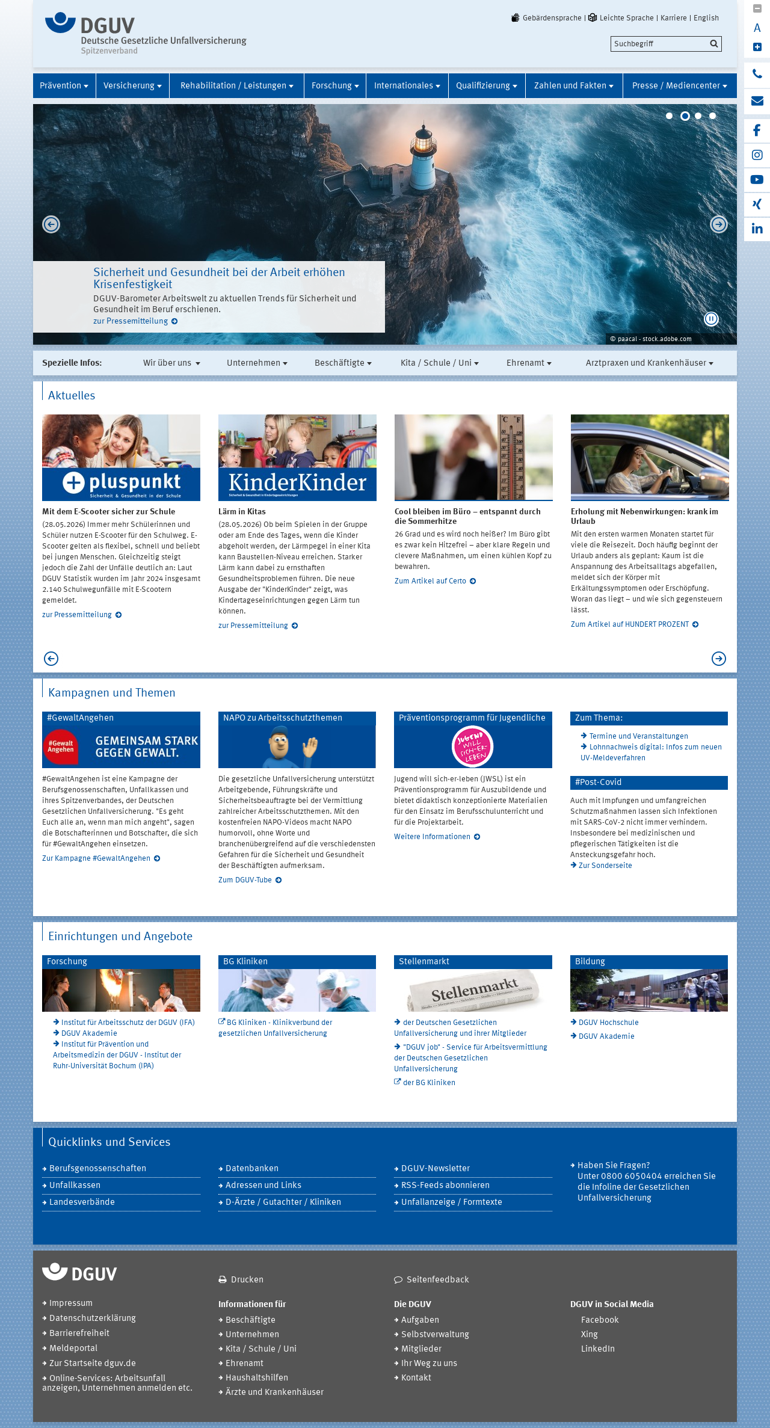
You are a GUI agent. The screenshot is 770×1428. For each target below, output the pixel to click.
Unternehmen (253, 363)
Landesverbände (82, 1202)
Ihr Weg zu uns (429, 1363)
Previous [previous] (48, 224)
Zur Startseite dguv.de (92, 1363)
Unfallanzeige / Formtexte (451, 1202)
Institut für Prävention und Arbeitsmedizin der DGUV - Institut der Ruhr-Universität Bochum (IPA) (117, 1055)
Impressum (71, 1303)
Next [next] (722, 224)
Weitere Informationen (432, 837)
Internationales (403, 86)
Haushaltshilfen (257, 1378)
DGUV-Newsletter (435, 1169)
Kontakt (416, 1378)
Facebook (600, 1320)
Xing (589, 1335)
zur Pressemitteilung (130, 321)
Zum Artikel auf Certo (430, 581)
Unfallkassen (74, 1185)
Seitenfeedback (438, 1280)
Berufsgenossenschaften (97, 1169)
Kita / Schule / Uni (436, 363)
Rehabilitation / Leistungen (233, 86)
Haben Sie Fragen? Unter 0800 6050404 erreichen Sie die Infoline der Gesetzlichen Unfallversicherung (647, 1182)
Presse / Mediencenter (676, 86)
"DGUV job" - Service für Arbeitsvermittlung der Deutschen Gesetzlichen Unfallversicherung (470, 1058)
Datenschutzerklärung (92, 1318)
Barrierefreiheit (79, 1333)
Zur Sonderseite (605, 866)
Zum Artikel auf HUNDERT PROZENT (630, 625)
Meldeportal (73, 1348)
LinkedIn (598, 1349)
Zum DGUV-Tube (245, 880)
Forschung (332, 86)
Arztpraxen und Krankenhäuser (646, 363)
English (706, 18)
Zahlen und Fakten (570, 86)
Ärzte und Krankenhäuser (275, 1392)
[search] (666, 44)
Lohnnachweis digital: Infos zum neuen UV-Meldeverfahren (651, 752)
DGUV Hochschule (609, 1023)
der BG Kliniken (429, 1083)
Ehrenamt (525, 363)
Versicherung (129, 86)
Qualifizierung (483, 86)
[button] (711, 319)
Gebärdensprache (546, 18)
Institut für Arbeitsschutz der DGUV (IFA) (128, 1023)
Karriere (674, 18)
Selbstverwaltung (435, 1335)
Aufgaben (420, 1320)
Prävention (60, 86)
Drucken (247, 1280)
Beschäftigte (340, 363)
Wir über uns (168, 363)
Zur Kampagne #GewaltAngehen (96, 859)
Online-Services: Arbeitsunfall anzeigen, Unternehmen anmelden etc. (117, 1383)
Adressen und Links (263, 1185)
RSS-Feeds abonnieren (445, 1185)
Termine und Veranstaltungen (639, 736)
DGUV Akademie (89, 1034)
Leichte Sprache (620, 18)
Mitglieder (421, 1349)
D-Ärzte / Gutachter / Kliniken (283, 1202)
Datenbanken (252, 1169)
